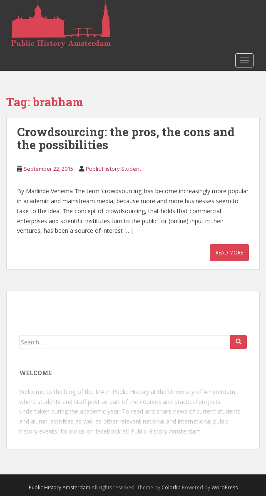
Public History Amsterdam (166, 431)
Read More (229, 252)
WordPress (224, 487)
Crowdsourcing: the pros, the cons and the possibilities (126, 138)
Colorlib (171, 487)
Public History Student (113, 168)
